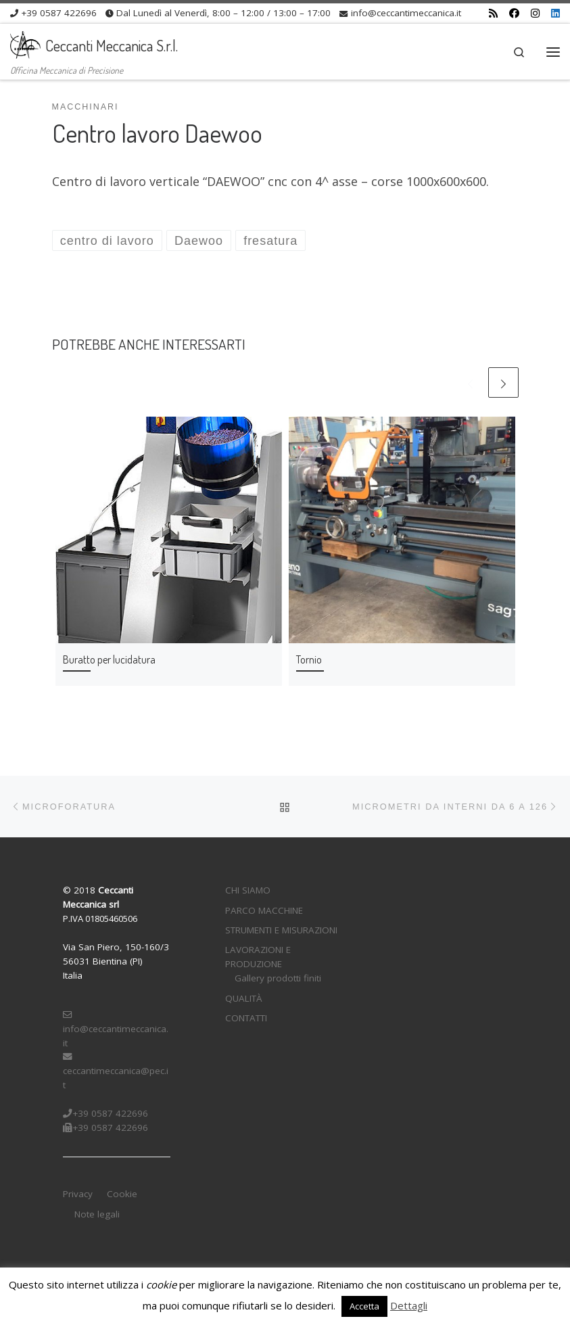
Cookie (122, 1194)
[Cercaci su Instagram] (535, 13)
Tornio (309, 659)
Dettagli (408, 1305)
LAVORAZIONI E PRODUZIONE (258, 957)
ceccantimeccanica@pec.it (115, 1071)
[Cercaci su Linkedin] (555, 13)
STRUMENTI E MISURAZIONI (281, 930)
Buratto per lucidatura (109, 659)
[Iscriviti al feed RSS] (493, 13)
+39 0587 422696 (105, 1113)
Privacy (78, 1194)
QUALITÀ (243, 998)
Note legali (97, 1214)
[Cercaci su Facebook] (514, 13)
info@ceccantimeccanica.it (115, 1029)
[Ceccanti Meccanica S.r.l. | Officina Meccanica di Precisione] (25, 42)
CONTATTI (246, 1018)
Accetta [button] (364, 1306)
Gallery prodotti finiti (278, 978)
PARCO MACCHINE (264, 910)
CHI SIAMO (247, 890)
